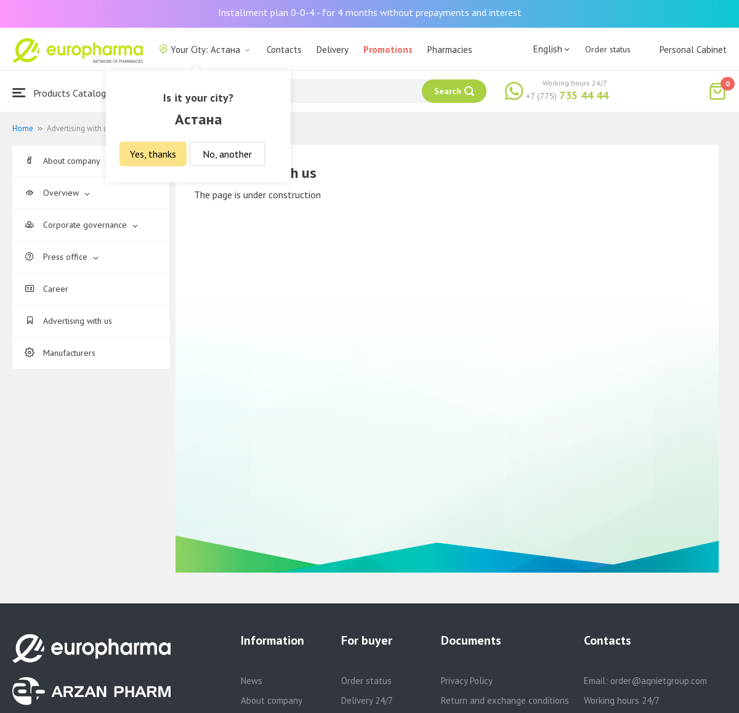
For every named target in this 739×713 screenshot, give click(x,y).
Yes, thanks (153, 154)
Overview (57, 192)
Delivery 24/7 (367, 700)
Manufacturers (60, 352)
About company (68, 160)
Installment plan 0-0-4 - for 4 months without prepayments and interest (370, 12)
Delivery (333, 49)
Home (22, 128)
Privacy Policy (467, 681)
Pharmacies (449, 49)
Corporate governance (81, 224)
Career (46, 288)
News (251, 681)
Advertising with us (68, 320)
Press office (62, 256)
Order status (608, 49)
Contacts (284, 49)
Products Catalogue (64, 92)
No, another (227, 154)
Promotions (388, 49)
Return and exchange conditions (505, 700)
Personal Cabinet (693, 49)
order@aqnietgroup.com (658, 681)
